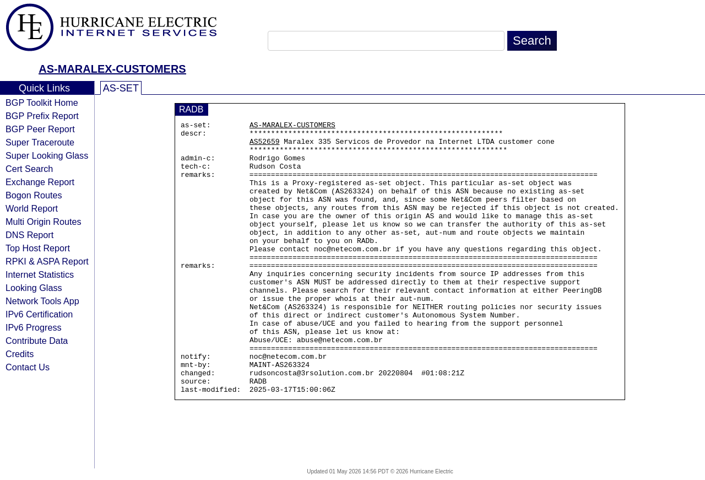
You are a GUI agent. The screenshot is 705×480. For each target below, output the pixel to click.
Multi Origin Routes (44, 221)
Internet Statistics (40, 274)
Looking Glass (34, 288)
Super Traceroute (40, 142)
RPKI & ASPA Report (47, 261)
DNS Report (29, 235)
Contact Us (28, 367)
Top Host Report (38, 248)
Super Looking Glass (47, 155)
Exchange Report (40, 182)
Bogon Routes (34, 195)
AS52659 (265, 146)
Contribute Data (37, 341)
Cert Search (29, 169)
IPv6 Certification (39, 314)
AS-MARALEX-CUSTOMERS (112, 69)
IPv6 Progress (34, 327)
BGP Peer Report (40, 129)
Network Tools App (42, 301)
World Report (32, 208)
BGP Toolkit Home (42, 102)
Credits (20, 354)
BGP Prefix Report (42, 116)
